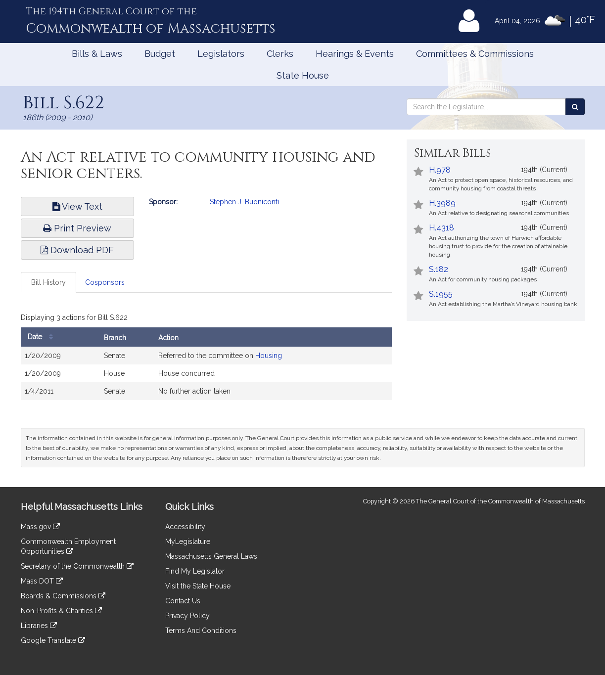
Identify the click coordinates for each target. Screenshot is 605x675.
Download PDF (77, 250)
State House (303, 75)
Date (43, 337)
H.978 (440, 170)
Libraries (39, 626)
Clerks (280, 53)
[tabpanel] (206, 357)
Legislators (220, 53)
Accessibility (185, 527)
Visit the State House (198, 586)
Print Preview (77, 228)
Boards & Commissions (63, 596)
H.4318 (441, 227)
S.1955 (441, 294)
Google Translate (53, 640)
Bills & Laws (97, 53)
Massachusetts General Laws (211, 556)
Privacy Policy (187, 616)
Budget (159, 53)
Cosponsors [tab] (105, 282)
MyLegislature (187, 541)
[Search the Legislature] (575, 106)
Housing (268, 356)
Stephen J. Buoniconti (244, 202)
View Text (77, 206)
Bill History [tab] (48, 282)
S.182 (438, 269)
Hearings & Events (355, 53)
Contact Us (182, 601)
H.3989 (442, 203)
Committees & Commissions (475, 53)
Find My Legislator (195, 571)
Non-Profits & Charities (61, 611)
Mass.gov (40, 527)
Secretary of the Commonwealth (77, 566)
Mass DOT (42, 581)
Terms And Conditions (200, 630)
